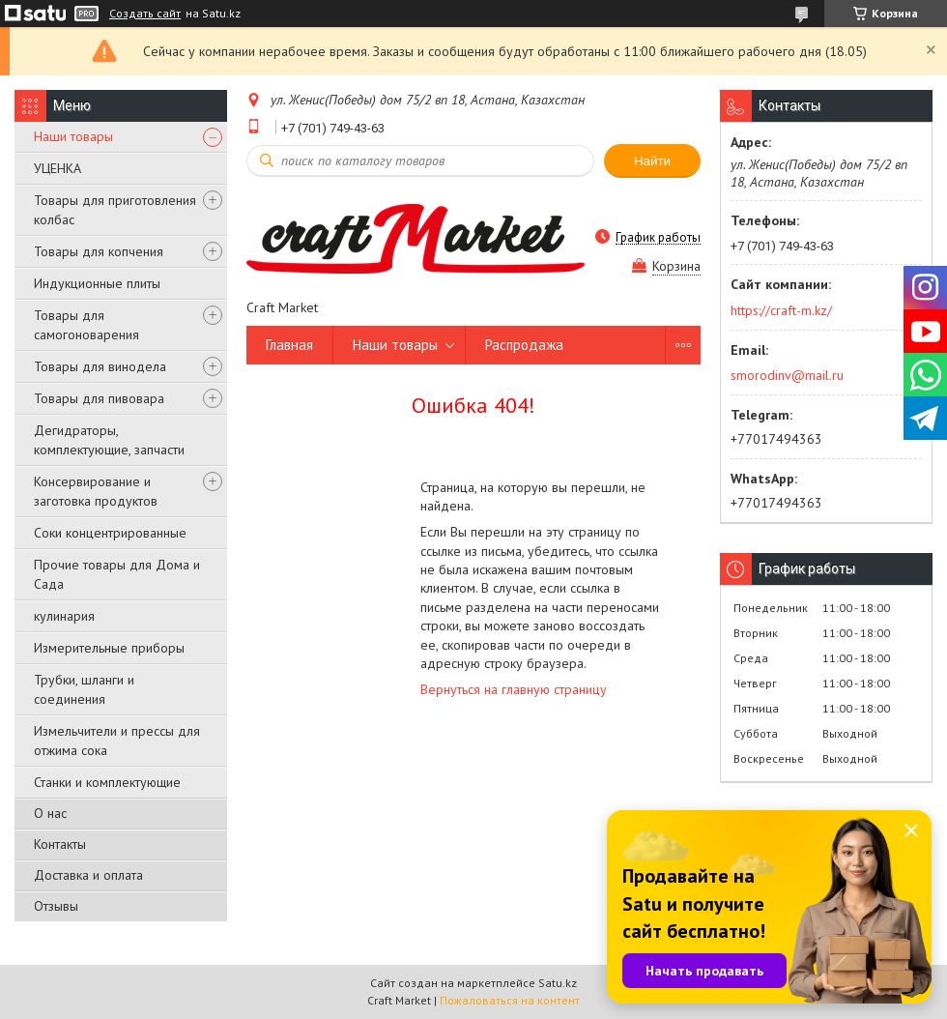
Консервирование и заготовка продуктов (96, 491)
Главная (289, 344)
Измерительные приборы (109, 647)
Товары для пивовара (99, 398)
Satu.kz (557, 982)
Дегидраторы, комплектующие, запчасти (109, 440)
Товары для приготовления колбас (115, 209)
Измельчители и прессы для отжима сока (117, 740)
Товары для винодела (100, 366)
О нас (50, 813)
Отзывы (56, 906)
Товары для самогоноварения (86, 324)
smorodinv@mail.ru (787, 375)
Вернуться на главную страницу (513, 689)
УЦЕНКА (57, 168)
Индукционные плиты (97, 283)
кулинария (64, 616)
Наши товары (73, 136)
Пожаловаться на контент (510, 1000)
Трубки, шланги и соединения (84, 689)
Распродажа (524, 344)
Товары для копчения (98, 251)
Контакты (60, 844)
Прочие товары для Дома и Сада (117, 574)
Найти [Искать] (652, 161)
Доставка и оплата (88, 875)
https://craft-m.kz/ (781, 310)
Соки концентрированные (110, 532)
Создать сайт (145, 13)
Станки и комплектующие (107, 782)
